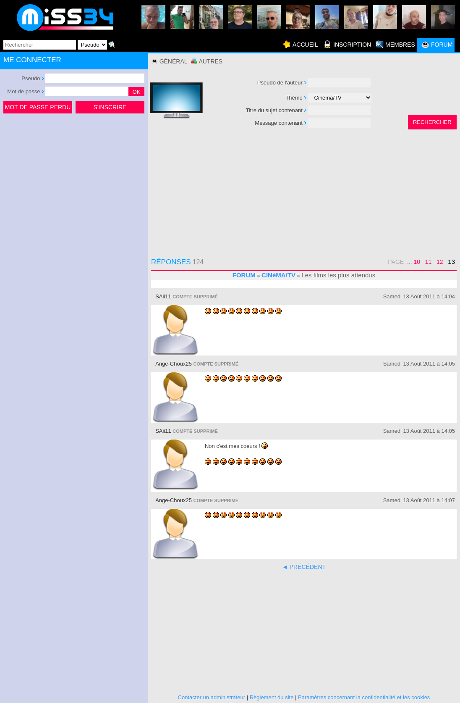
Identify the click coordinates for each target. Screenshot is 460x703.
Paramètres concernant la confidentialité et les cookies (364, 697)
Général (173, 61)
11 (428, 261)
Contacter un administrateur (211, 697)
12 (439, 261)
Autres (210, 61)
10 (417, 261)
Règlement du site (272, 697)
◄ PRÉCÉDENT (304, 566)
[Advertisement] (73, 178)
